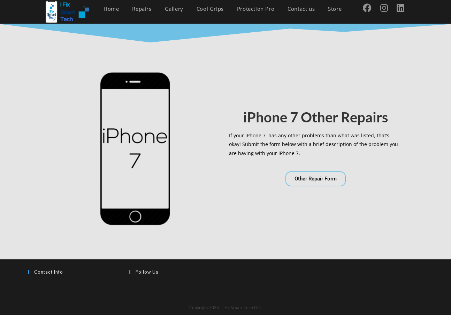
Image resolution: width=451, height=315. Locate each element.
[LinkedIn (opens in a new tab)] (403, 7)
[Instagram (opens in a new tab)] (386, 7)
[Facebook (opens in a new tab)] (370, 7)
